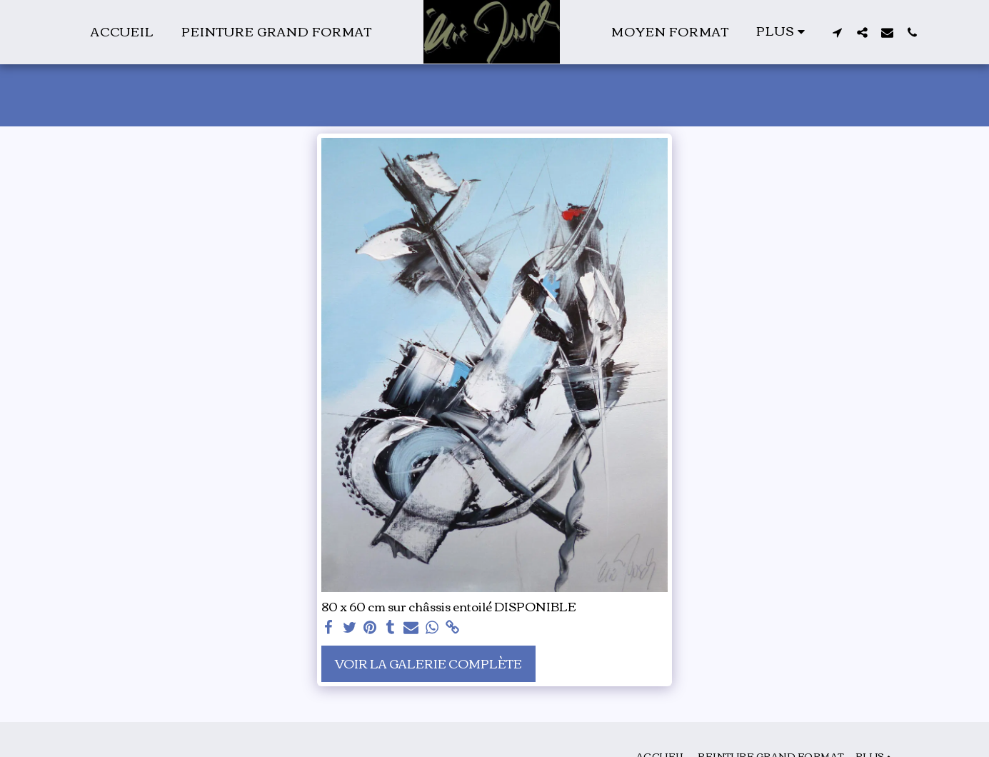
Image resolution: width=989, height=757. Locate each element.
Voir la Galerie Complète (428, 663)
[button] (837, 32)
